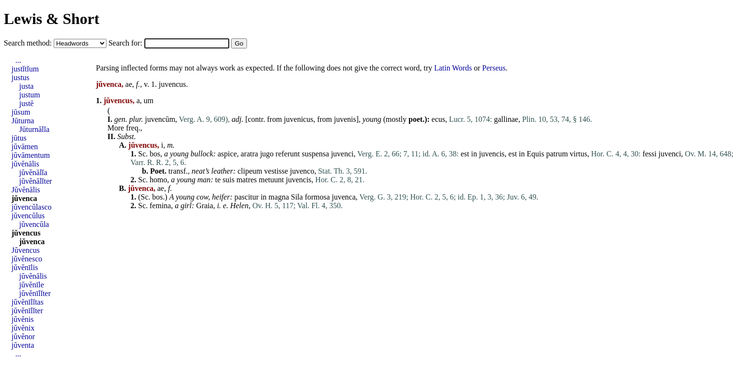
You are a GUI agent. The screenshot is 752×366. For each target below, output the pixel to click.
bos (155, 154)
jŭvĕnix (23, 328)
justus (20, 77)
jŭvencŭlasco (32, 207)
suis (229, 180)
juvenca (344, 197)
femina (160, 205)
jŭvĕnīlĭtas (28, 302)
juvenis (345, 119)
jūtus (19, 138)
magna (279, 197)
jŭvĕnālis (25, 164)
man (204, 180)
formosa (317, 197)
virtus (578, 154)
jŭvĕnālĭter (35, 181)
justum (29, 95)
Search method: (29, 43)
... (18, 60)
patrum (557, 154)
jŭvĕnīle (31, 285)
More (115, 128)
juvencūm (160, 119)
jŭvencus (26, 233)
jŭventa (23, 345)
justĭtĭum (25, 69)
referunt (288, 154)
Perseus (493, 68)
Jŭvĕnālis (26, 190)
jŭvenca (24, 198)
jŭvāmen (25, 146)
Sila (297, 197)
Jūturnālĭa (34, 129)
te (218, 180)
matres (246, 180)
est (465, 154)
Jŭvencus (26, 250)
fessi (650, 154)
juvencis (492, 154)
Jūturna (23, 121)
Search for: (126, 43)
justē (26, 103)
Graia (204, 205)
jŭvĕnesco (27, 259)
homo (158, 180)
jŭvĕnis (23, 319)
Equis (535, 154)
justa (26, 86)
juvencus (172, 84)
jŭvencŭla (34, 224)
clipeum (249, 171)
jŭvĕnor (23, 336)
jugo (266, 154)
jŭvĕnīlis (25, 267)
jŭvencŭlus (28, 216)
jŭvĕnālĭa (33, 172)
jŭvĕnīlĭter (35, 293)
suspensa (315, 154)
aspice (227, 154)
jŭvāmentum (31, 155)
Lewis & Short (51, 18)
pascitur (247, 197)
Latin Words (453, 68)
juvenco (302, 171)
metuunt (271, 180)
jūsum (21, 112)
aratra (249, 154)
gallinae (506, 119)
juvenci (342, 154)
